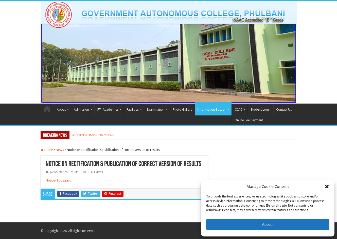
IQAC (238, 109)
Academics (107, 109)
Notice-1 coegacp (59, 180)
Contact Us (284, 109)
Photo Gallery (182, 109)
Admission (81, 109)
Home (47, 109)
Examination (156, 109)
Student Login (261, 109)
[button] (326, 186)
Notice (63, 172)
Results (74, 172)
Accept (268, 224)
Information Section (211, 109)
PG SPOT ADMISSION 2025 (91, 135)
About (61, 109)
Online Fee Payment (249, 120)
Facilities (133, 109)
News (60, 150)
